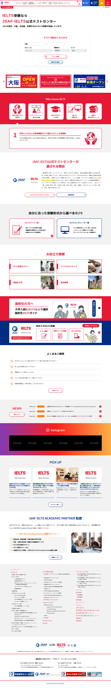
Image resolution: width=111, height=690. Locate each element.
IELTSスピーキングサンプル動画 (53, 585)
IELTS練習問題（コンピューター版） (24, 603)
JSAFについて (83, 655)
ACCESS (79, 1)
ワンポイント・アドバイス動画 (53, 596)
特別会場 (60, 3)
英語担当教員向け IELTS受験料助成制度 (24, 624)
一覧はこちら (55, 394)
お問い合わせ (80, 611)
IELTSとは (18, 3)
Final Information (51, 616)
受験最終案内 (18, 592)
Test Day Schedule (51, 612)
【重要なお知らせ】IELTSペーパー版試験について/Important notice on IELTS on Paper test (74, 410)
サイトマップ (80, 606)
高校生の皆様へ (17, 612)
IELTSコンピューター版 (19, 596)
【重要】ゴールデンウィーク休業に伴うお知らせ (74, 415)
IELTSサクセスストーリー (51, 601)
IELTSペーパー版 (17, 607)
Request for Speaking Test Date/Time (56, 614)
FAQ (46, 619)
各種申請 (44, 3)
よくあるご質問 (50, 3)
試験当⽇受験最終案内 (31, 3)
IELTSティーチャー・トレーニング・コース (25, 622)
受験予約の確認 (55, 62)
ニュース (40, 410)
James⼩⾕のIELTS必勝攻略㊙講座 (54, 590)
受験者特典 (71, 196)
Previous (4, 81)
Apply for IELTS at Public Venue (54, 610)
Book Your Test (49, 608)
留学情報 (55, 3)
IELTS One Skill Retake (20, 599)
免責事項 (78, 622)
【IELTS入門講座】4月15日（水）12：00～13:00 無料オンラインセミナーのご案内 (74, 420)
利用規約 (78, 624)
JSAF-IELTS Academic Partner (22, 619)
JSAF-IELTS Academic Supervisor (53, 599)
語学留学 (80, 600)
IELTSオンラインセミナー (51, 603)
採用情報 (78, 603)
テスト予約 (15, 580)
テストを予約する (7, 7)
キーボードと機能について (21, 605)
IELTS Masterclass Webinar (52, 594)
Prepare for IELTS (48, 606)
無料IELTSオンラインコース (52, 588)
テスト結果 (38, 3)
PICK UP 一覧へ (55, 508)
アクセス (78, 609)
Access (46, 621)
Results (45, 627)
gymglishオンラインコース (52, 581)
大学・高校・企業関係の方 (20, 614)
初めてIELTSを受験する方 (19, 578)
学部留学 (80, 598)
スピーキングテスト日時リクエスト (23, 590)
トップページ (15, 573)
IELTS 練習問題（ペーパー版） (22, 609)
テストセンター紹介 (82, 575)
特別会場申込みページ (20, 584)
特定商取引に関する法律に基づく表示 (88, 614)
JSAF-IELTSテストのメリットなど (39, 196)
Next (107, 81)
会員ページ (48, 592)
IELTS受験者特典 (48, 575)
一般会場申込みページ (20, 582)
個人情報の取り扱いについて (85, 616)
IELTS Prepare (48, 583)
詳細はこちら (55, 561)
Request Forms (47, 624)
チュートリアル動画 (19, 601)
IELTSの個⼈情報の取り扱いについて (87, 619)
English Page (67, 3)
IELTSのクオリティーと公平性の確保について (25, 630)
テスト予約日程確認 (24, 3)
